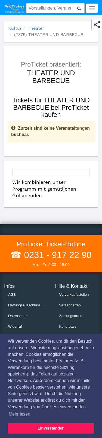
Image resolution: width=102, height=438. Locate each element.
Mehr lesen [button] (19, 414)
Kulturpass (67, 326)
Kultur (15, 28)
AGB (12, 294)
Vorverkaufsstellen (74, 294)
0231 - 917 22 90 (56, 255)
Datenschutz (18, 316)
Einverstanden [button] (51, 428)
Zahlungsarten (70, 316)
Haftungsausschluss (24, 305)
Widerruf (15, 326)
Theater (36, 28)
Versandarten (70, 305)
